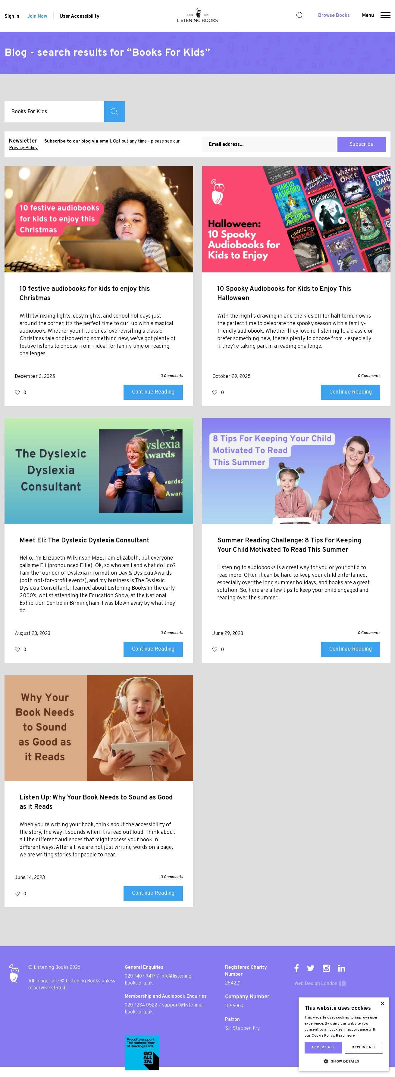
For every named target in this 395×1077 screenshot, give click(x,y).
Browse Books (334, 16)
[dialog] (344, 1034)
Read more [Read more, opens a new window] (345, 1035)
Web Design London (315, 984)
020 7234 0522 (141, 1005)
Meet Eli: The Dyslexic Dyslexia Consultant (84, 541)
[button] (385, 16)
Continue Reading (153, 392)
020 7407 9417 (140, 976)
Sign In (12, 17)
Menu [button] (368, 16)
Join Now (37, 17)
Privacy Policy (23, 148)
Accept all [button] (323, 1047)
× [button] (382, 1004)
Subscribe (362, 144)
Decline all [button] (364, 1047)
